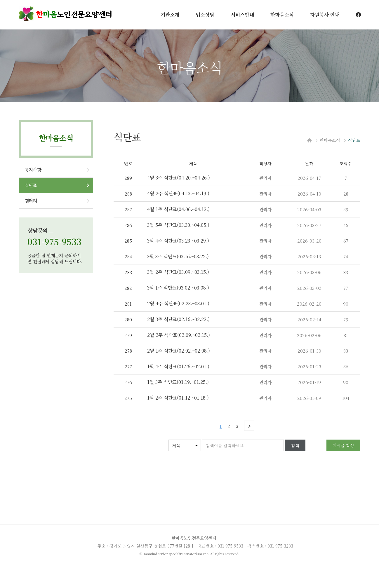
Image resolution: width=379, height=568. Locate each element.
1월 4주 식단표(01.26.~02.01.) (178, 366)
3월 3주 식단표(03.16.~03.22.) (178, 256)
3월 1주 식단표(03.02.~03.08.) (178, 287)
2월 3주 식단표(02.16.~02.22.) (178, 319)
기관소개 (170, 14)
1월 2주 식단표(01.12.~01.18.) (178, 397)
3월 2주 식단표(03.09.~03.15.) (178, 272)
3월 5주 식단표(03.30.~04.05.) (178, 225)
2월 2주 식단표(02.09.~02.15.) (178, 335)
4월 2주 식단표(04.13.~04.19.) (178, 193)
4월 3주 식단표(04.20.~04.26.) (178, 177)
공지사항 (33, 169)
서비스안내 (242, 14)
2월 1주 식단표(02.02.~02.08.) (178, 350)
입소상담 (205, 14)
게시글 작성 (343, 445)
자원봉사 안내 (325, 14)
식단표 (31, 185)
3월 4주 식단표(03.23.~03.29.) (178, 240)
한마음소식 (282, 14)
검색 (295, 445)
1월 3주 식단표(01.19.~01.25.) (178, 382)
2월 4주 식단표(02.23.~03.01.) (178, 303)
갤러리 (31, 200)
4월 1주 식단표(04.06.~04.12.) (178, 209)
